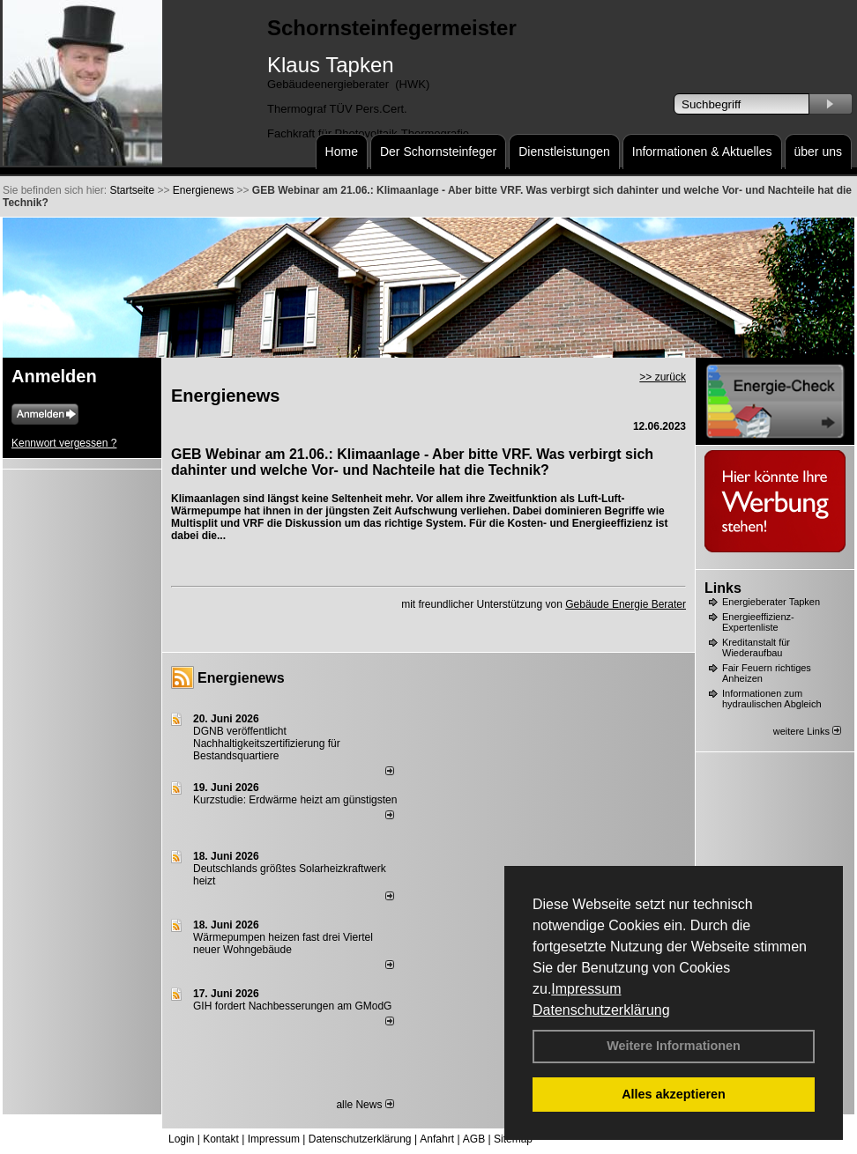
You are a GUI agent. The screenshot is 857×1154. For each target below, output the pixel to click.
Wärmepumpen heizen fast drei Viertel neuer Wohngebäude (283, 943)
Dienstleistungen (564, 151)
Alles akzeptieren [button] (674, 1094)
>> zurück (662, 377)
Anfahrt (437, 1139)
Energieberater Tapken (771, 601)
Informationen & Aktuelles (702, 151)
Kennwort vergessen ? (63, 443)
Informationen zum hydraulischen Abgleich (772, 698)
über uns (818, 151)
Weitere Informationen (674, 1046)
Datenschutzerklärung (601, 1009)
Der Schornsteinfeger (438, 151)
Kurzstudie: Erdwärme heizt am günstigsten (295, 800)
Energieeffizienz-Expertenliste (758, 621)
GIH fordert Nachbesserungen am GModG (292, 1006)
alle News (364, 1105)
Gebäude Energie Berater (625, 604)
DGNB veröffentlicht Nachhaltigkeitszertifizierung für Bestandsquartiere (266, 743)
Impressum (586, 988)
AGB (474, 1139)
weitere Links (807, 731)
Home (341, 151)
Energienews (241, 677)
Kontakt (221, 1139)
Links (722, 588)
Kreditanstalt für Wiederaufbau (756, 647)
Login (181, 1139)
